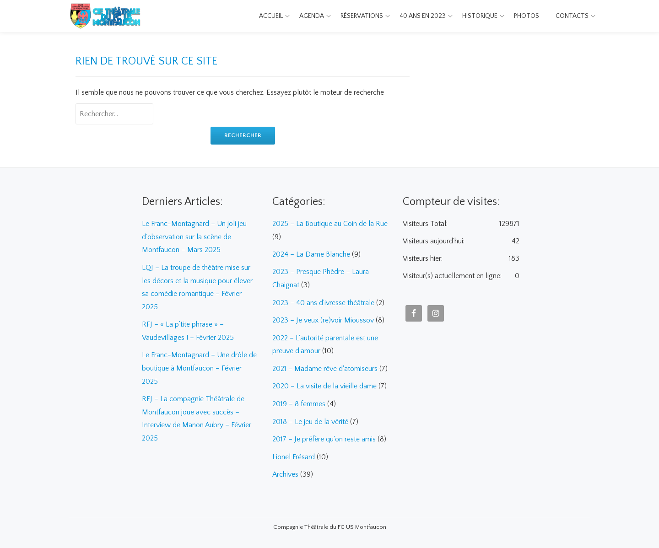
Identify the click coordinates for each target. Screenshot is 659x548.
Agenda (311, 16)
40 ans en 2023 (423, 16)
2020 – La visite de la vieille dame (324, 384)
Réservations (361, 16)
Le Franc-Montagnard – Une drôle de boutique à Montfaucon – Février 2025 (199, 365)
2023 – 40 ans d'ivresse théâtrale (323, 301)
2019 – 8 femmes (298, 401)
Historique (479, 16)
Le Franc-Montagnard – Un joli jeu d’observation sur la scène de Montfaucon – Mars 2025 (194, 236)
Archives (285, 471)
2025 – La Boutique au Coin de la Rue (330, 224)
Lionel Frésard (293, 453)
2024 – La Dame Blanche (311, 254)
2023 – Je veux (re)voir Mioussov (323, 319)
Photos (526, 16)
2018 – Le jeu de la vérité (310, 418)
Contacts (572, 16)
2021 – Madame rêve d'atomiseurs (325, 366)
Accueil (271, 16)
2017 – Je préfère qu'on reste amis (324, 436)
